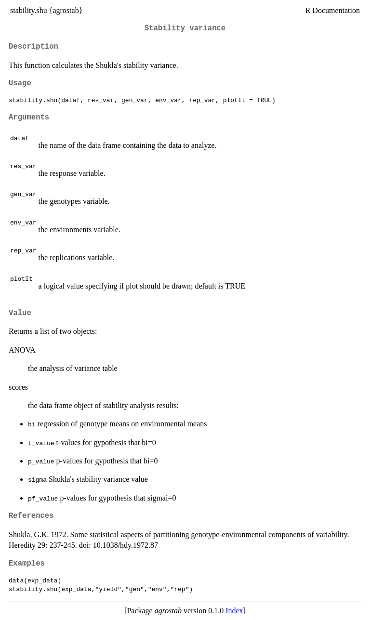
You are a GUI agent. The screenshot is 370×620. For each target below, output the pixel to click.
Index (234, 611)
